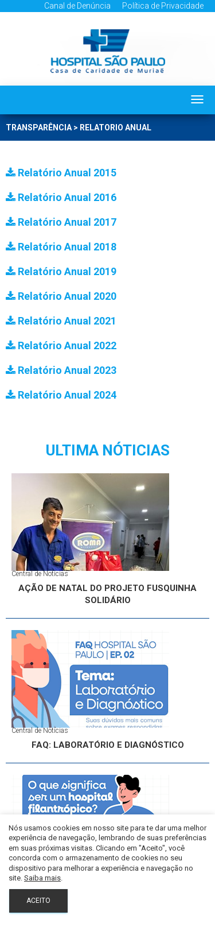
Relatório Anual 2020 (61, 296)
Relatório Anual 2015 (61, 173)
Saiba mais (42, 878)
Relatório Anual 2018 (61, 247)
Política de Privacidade (163, 5)
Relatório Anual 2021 (61, 321)
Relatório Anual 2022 (61, 345)
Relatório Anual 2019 (61, 271)
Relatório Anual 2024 (61, 395)
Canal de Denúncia (77, 5)
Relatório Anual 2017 (61, 222)
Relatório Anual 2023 (61, 370)
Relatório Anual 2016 (61, 197)
